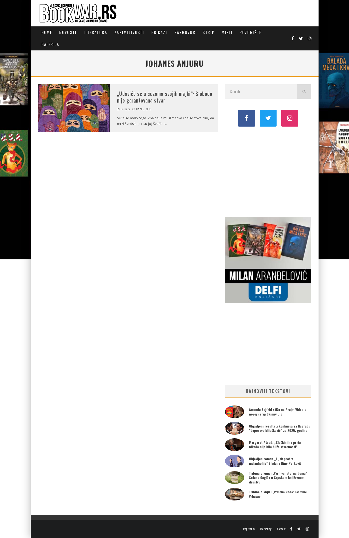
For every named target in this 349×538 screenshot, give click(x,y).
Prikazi (159, 32)
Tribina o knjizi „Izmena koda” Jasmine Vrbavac (278, 494)
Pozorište (250, 32)
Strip (208, 32)
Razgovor (184, 32)
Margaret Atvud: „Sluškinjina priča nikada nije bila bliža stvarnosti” (275, 444)
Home (46, 32)
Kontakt (281, 528)
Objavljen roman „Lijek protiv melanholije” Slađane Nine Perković (275, 460)
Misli (227, 32)
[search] (304, 91)
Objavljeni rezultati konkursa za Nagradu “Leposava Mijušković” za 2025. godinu (279, 428)
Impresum (249, 528)
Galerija (50, 44)
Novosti (68, 32)
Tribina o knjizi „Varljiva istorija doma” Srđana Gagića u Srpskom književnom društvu (278, 477)
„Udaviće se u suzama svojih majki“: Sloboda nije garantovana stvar (164, 97)
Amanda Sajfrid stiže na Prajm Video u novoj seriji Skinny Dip (277, 411)
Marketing (266, 528)
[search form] (261, 91)
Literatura (95, 32)
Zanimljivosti (129, 32)
